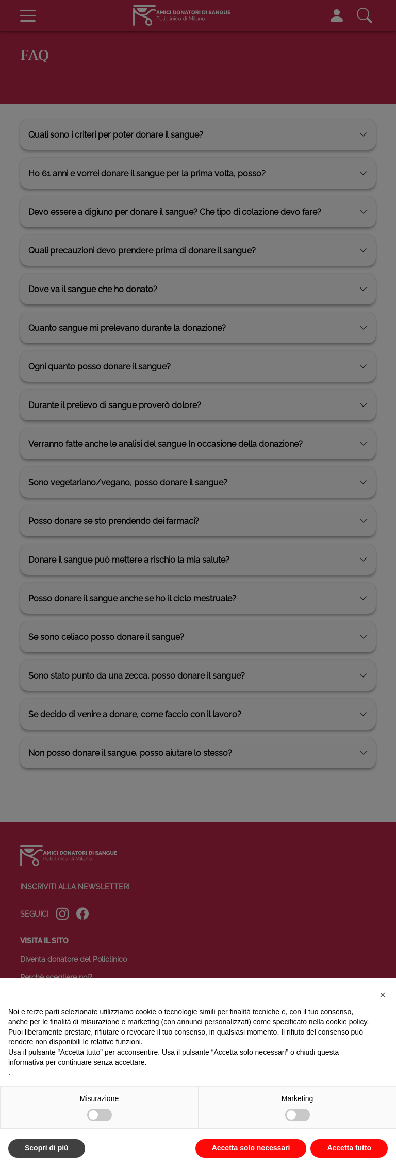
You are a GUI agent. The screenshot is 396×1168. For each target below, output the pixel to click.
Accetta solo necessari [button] (251, 1148)
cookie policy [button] (346, 1022)
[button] (382, 995)
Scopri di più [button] (47, 1148)
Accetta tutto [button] (349, 1148)
